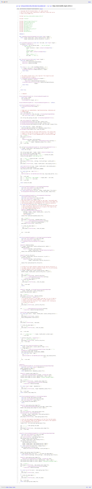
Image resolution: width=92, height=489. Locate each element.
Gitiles (7, 487)
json (90, 487)
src (48, 6)
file (41, 8)
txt (87, 487)
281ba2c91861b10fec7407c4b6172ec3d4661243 (33, 6)
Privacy (10, 487)
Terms (14, 487)
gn (17, 6)
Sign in (89, 1)
